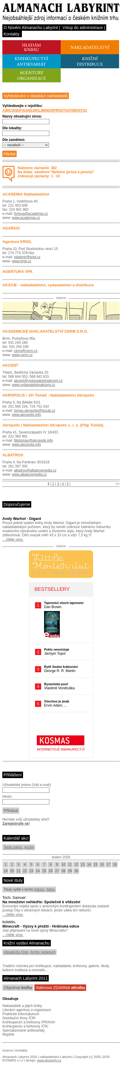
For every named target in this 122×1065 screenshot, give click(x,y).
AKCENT (10, 365)
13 (83, 864)
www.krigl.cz (21, 261)
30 (76, 871)
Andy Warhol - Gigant (21, 518)
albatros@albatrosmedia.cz (35, 470)
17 (108, 864)
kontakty (21, 1050)
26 (51, 871)
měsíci (39, 889)
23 (31, 871)
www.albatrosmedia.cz (29, 474)
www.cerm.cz (22, 355)
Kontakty (11, 34)
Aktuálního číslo (16, 952)
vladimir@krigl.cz (27, 257)
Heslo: (7, 797)
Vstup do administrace (82, 27)
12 (76, 864)
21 (18, 871)
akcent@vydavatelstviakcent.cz (38, 381)
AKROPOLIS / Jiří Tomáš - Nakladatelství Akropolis (48, 395)
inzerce (7, 1050)
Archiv (29, 847)
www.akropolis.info (26, 415)
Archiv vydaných (42, 952)
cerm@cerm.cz (26, 351)
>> (118, 484)
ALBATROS (12, 455)
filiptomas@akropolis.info (33, 440)
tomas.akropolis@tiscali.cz (34, 411)
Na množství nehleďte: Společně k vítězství (41, 902)
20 (12, 871)
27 (57, 871)
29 (70, 871)
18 (115, 864)
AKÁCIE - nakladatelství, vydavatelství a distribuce (48, 285)
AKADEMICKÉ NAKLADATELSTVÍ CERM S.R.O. (45, 331)
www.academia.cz (26, 218)
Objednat (18, 987)
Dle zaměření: (13, 140)
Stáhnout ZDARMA (60, 987)
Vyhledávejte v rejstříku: (22, 106)
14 (89, 864)
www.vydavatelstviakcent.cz (33, 385)
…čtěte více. (12, 539)
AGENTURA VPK (17, 271)
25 (44, 871)
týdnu (50, 889)
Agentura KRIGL (17, 241)
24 (38, 871)
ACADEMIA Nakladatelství (25, 194)
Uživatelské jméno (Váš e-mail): (27, 785)
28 (63, 871)
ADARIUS (11, 228)
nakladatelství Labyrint (56, 1057)
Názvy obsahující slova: (22, 116)
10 (63, 864)
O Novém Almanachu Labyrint (31, 27)
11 (70, 864)
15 (95, 864)
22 (25, 871)
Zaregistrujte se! (15, 823)
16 (102, 864)
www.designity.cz (49, 1060)
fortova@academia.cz (31, 214)
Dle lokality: (12, 128)
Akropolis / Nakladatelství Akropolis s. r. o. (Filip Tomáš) (52, 425)
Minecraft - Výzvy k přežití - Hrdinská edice (40, 926)
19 (6, 871)
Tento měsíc (13, 847)
